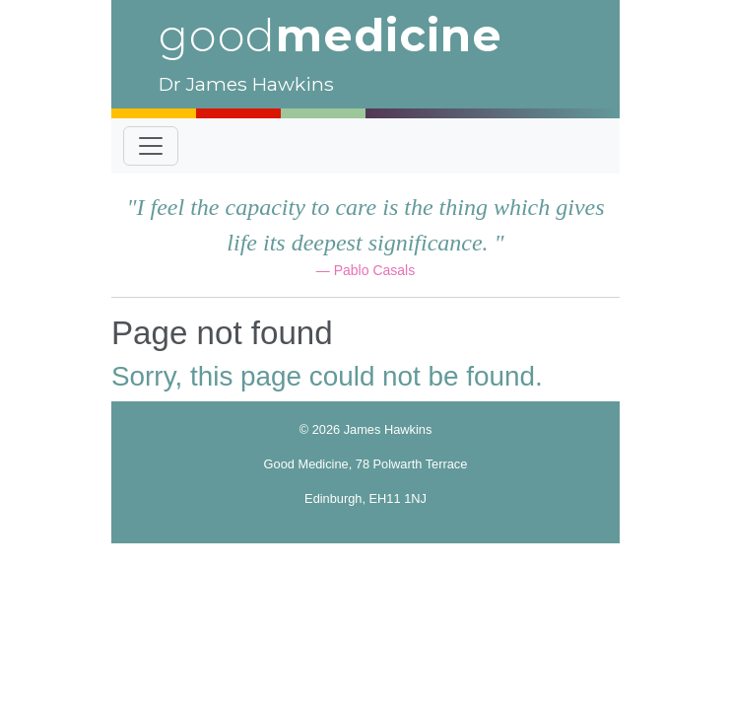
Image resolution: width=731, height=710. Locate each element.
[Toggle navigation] (150, 146)
